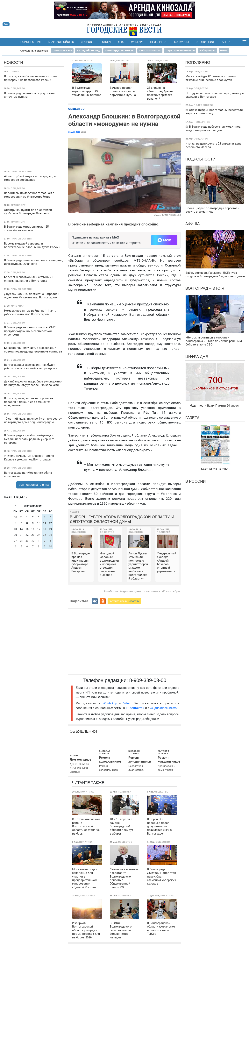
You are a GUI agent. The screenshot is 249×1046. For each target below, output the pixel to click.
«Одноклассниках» (163, 708)
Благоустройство (61, 41)
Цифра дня (196, 356)
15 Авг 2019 (74, 132)
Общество (76, 108)
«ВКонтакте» (135, 708)
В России (195, 481)
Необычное (158, 41)
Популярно (197, 62)
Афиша (192, 224)
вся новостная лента (34, 484)
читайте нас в (124, 601)
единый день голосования (140, 591)
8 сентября (172, 591)
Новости (13, 62)
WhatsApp (111, 703)
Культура (137, 41)
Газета (225, 41)
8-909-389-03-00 (147, 680)
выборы (112, 591)
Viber (127, 703)
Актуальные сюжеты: (34, 50)
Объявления (205, 41)
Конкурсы (181, 41)
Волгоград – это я (204, 288)
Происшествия (30, 41)
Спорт (106, 41)
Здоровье (88, 41)
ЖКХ (121, 41)
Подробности (200, 159)
